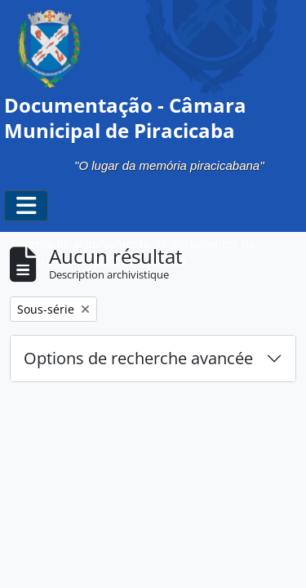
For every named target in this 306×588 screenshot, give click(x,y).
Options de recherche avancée (138, 358)
